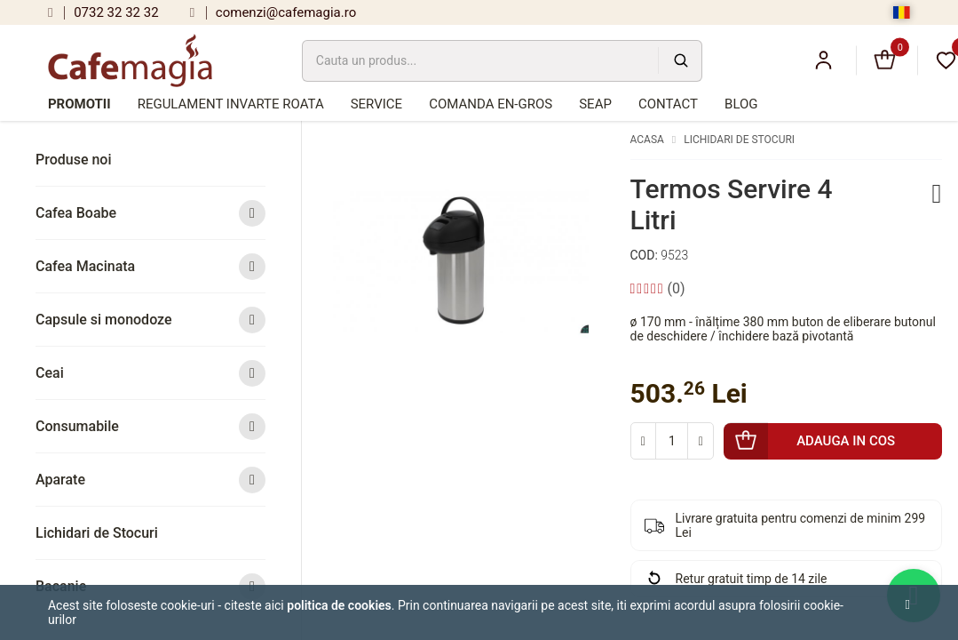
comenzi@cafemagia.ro (273, 12)
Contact (668, 104)
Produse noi (74, 159)
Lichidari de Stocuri (97, 532)
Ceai (150, 372)
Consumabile (150, 426)
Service (376, 104)
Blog (741, 104)
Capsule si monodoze (150, 319)
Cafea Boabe (150, 212)
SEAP (595, 104)
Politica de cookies (339, 605)
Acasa (647, 139)
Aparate (150, 479)
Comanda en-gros (490, 104)
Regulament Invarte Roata (231, 104)
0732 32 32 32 (103, 12)
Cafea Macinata (150, 266)
